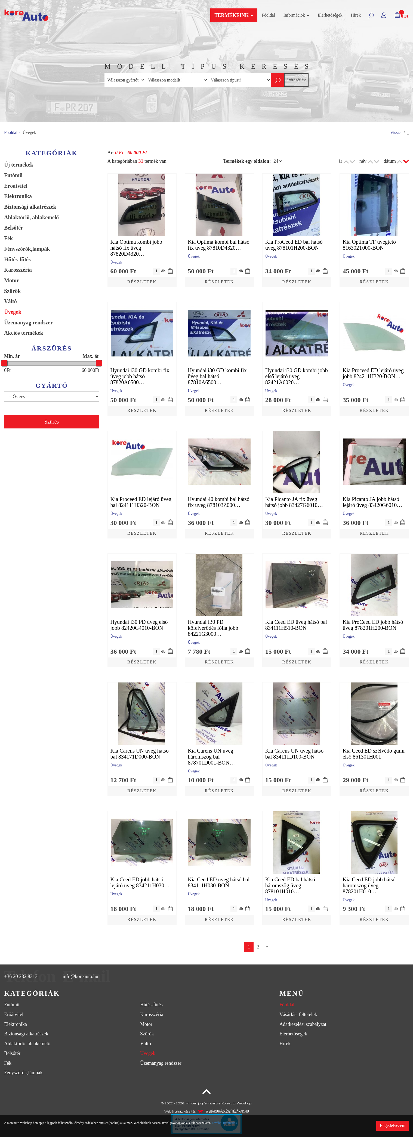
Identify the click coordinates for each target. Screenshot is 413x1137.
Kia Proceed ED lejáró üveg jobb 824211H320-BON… (373, 373)
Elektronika (18, 196)
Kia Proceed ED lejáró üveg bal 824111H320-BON (140, 502)
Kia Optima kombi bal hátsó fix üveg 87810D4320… (218, 245)
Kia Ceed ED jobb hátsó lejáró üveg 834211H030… (140, 882)
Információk (296, 15)
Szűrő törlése (296, 80)
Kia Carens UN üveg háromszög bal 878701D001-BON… (211, 757)
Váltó (10, 301)
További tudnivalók (224, 1123)
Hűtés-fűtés (17, 259)
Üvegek (12, 312)
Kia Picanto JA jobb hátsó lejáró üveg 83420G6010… (372, 502)
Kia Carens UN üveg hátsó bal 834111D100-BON (294, 754)
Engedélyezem (392, 1125)
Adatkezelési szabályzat (302, 1024)
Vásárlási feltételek (298, 1014)
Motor (11, 280)
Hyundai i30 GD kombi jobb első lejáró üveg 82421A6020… (296, 376)
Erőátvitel (15, 186)
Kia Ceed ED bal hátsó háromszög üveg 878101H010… (290, 885)
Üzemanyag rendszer (28, 322)
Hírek (355, 15)
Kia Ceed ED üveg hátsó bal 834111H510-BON (296, 625)
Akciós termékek (23, 333)
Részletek (142, 282)
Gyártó (51, 385)
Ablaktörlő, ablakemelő (31, 217)
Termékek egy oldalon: (247, 161)
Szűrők (12, 291)
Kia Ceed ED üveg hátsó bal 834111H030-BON (218, 882)
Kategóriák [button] (32, 993)
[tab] (137, 993)
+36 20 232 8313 (21, 976)
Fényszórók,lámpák (27, 249)
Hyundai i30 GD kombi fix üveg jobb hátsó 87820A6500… (139, 376)
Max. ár (91, 356)
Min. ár (12, 356)
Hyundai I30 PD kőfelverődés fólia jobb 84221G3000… (213, 628)
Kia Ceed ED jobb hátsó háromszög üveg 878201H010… (369, 885)
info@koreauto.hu (80, 976)
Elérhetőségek (330, 15)
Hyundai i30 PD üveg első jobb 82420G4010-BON (139, 625)
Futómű (13, 175)
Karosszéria (18, 270)
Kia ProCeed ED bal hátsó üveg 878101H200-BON (294, 245)
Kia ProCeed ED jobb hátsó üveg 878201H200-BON (373, 625)
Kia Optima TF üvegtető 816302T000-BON (369, 245)
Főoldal (268, 15)
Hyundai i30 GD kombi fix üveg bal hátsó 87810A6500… (217, 376)
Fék (8, 238)
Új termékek (18, 165)
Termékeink (233, 15)
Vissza (399, 132)
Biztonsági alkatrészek (30, 207)
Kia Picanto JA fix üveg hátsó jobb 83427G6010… (294, 502)
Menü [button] (291, 993)
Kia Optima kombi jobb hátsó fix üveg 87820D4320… (136, 248)
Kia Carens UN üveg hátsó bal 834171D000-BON (139, 754)
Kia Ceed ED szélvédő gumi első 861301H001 (374, 754)
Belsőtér (13, 228)
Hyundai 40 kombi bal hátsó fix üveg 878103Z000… (218, 502)
